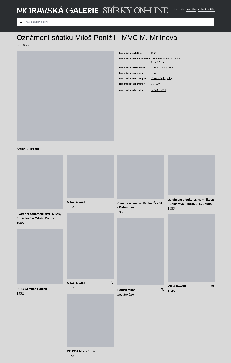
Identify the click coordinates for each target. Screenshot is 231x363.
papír (153, 73)
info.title (191, 9)
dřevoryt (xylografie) (161, 78)
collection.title (206, 9)
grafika (154, 67)
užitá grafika (166, 67)
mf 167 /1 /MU (158, 90)
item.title (179, 9)
